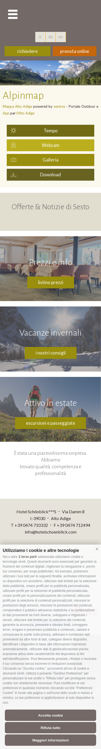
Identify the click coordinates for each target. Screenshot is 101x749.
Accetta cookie (50, 715)
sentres (59, 106)
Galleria (50, 160)
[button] (97, 549)
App (6, 113)
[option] (50, 72)
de (50, 36)
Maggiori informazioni (50, 740)
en (60, 36)
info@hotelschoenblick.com (50, 531)
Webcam (51, 145)
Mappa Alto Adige (17, 106)
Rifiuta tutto (50, 728)
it (40, 36)
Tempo (51, 130)
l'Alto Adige (25, 113)
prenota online (74, 51)
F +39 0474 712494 (72, 525)
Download (50, 174)
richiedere (27, 51)
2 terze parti (28, 557)
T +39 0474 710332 (29, 525)
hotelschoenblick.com (69, 15)
